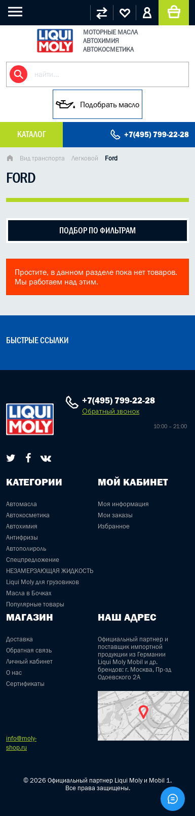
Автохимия (21, 526)
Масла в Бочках (29, 593)
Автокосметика (28, 515)
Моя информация (123, 504)
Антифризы (22, 537)
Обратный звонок (110, 411)
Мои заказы (115, 515)
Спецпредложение (32, 559)
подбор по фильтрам (97, 230)
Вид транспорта (42, 158)
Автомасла (21, 504)
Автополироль (26, 548)
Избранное (114, 526)
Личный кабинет (29, 661)
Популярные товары (35, 604)
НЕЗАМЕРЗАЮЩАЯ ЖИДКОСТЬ (49, 571)
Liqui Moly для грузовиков (42, 582)
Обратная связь (29, 650)
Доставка (19, 639)
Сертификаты (25, 683)
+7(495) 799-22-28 (156, 134)
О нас (14, 672)
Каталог (31, 134)
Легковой (84, 158)
